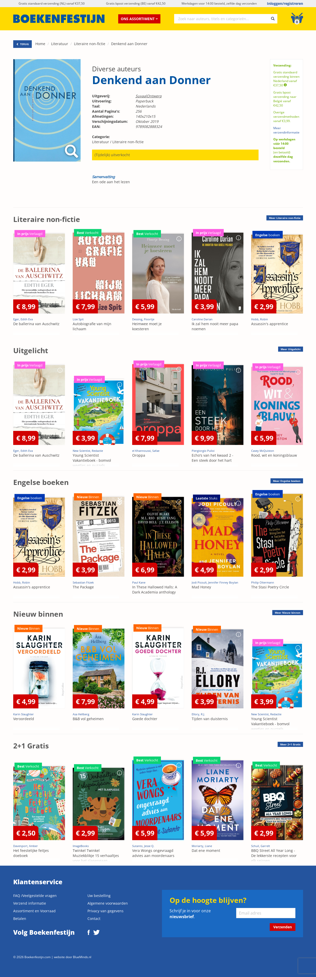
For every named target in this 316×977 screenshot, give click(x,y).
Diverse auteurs (116, 68)
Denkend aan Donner (129, 43)
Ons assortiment (139, 18)
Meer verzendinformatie (286, 130)
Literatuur (59, 43)
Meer (284, 218)
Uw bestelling (99, 895)
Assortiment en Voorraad (34, 910)
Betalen (19, 918)
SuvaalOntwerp (149, 96)
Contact (93, 918)
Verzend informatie (29, 903)
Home (40, 43)
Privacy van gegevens (105, 910)
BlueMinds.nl (82, 957)
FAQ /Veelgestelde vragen (35, 895)
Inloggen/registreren (285, 3)
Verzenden (282, 927)
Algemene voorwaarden (107, 903)
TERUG (22, 44)
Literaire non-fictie (89, 43)
